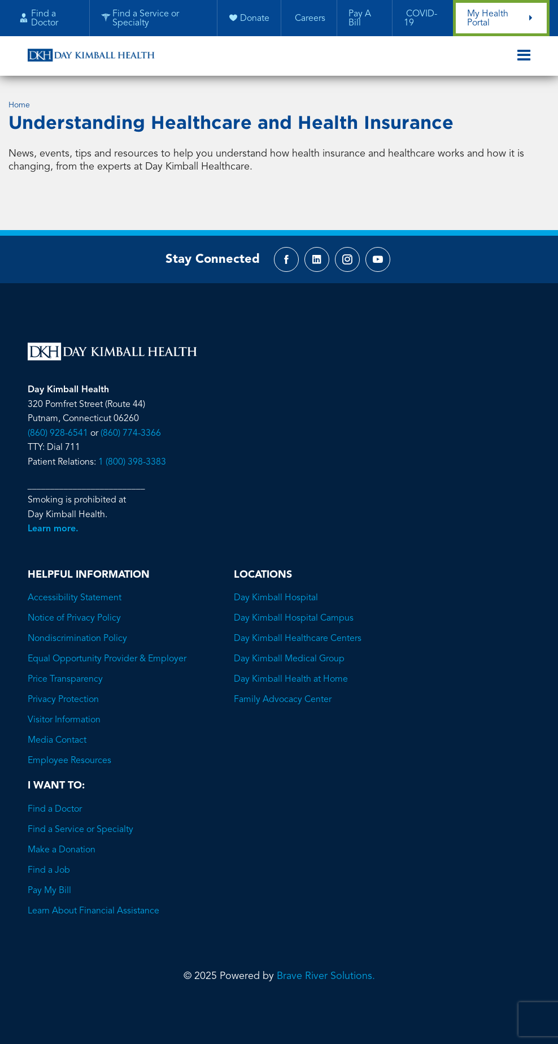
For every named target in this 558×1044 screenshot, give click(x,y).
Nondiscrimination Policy (77, 638)
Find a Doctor (55, 809)
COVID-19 (420, 19)
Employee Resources (69, 760)
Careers (309, 18)
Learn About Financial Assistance (93, 911)
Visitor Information (64, 720)
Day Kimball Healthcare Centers (297, 638)
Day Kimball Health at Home (291, 679)
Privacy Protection (63, 699)
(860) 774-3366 (131, 433)
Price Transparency (65, 679)
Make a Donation (61, 850)
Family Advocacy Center (283, 699)
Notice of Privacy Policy (74, 618)
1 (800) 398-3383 (132, 462)
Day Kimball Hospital (276, 598)
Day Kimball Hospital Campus (294, 618)
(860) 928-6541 (58, 433)
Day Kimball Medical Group (289, 659)
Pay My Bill (49, 890)
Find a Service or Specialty (80, 829)
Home (19, 105)
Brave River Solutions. (326, 976)
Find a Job (49, 870)
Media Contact (57, 740)
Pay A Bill (359, 19)
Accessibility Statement (74, 598)
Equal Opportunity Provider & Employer (107, 659)
